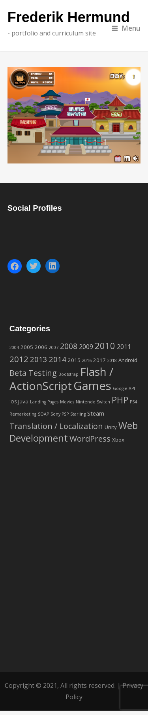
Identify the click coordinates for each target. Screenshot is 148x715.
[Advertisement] (74, 569)
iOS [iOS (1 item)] (13, 402)
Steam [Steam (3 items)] (95, 413)
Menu (126, 28)
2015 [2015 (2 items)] (74, 360)
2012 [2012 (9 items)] (18, 358)
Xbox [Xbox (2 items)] (118, 439)
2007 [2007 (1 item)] (53, 347)
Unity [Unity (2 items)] (111, 427)
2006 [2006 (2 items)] (41, 347)
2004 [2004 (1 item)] (14, 347)
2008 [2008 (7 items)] (68, 346)
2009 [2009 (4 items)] (86, 346)
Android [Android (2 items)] (127, 360)
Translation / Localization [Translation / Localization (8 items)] (56, 426)
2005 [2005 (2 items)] (27, 347)
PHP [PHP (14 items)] (120, 400)
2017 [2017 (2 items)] (99, 360)
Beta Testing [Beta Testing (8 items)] (33, 373)
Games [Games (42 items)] (92, 386)
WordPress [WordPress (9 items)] (90, 438)
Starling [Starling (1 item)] (78, 414)
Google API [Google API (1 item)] (124, 388)
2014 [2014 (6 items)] (57, 359)
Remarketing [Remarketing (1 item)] (22, 414)
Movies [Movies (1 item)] (67, 402)
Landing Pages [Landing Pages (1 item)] (44, 402)
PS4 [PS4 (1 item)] (133, 402)
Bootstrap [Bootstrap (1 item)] (68, 374)
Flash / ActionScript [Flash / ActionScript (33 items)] (61, 378)
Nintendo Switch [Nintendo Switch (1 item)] (93, 402)
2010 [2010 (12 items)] (105, 345)
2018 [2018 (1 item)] (112, 360)
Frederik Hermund (68, 17)
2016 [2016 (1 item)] (87, 360)
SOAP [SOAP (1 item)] (43, 414)
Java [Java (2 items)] (23, 401)
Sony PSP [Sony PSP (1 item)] (60, 414)
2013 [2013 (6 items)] (38, 359)
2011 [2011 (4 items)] (124, 346)
